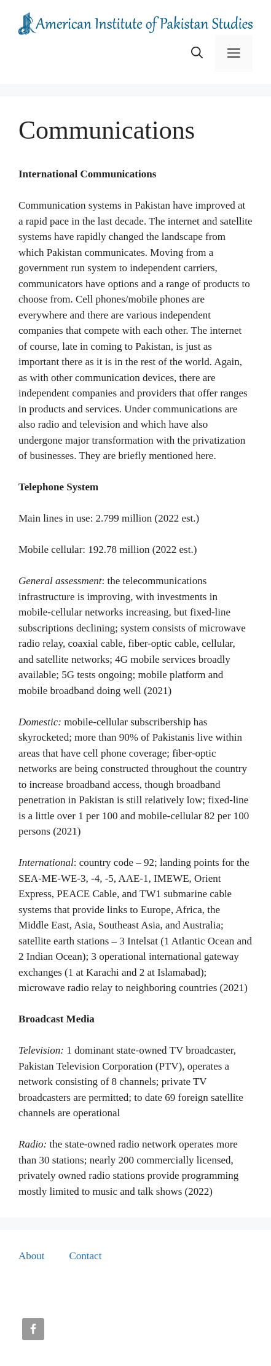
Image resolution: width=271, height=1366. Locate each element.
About (31, 1256)
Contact (85, 1256)
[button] (197, 53)
